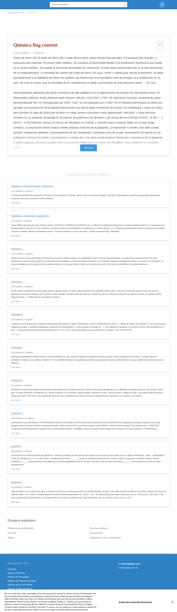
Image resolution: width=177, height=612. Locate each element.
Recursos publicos (98, 528)
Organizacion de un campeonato (105, 537)
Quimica (32, 13)
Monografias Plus (16, 13)
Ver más (88, 148)
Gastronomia (96, 533)
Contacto (12, 569)
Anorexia (12, 533)
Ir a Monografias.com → (130, 564)
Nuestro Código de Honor (20, 588)
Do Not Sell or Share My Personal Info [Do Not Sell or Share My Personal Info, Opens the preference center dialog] (135, 609)
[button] (160, 46)
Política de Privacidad (18, 577)
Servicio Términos (16, 573)
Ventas (11, 537)
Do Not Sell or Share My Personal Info (26, 592)
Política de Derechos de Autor (22, 581)
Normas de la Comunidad (20, 585)
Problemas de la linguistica (21, 528)
